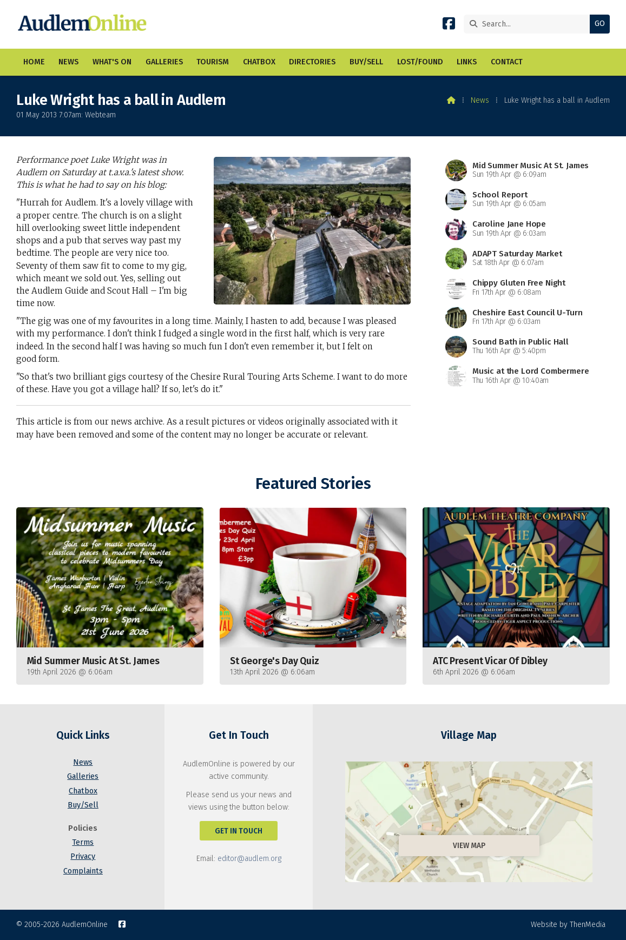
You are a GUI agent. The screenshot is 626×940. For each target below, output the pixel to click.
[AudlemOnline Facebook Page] (449, 26)
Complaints (83, 871)
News (480, 100)
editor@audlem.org (249, 858)
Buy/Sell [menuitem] (366, 62)
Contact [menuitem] (507, 62)
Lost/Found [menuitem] (420, 62)
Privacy (82, 856)
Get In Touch (238, 831)
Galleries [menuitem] (164, 62)
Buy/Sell (83, 805)
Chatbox (83, 791)
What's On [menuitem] (112, 62)
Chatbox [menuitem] (259, 62)
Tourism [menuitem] (212, 62)
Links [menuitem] (467, 62)
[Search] (529, 24)
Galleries (82, 776)
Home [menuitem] (34, 62)
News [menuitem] (68, 62)
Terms (83, 842)
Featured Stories (313, 483)
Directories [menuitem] (312, 62)
